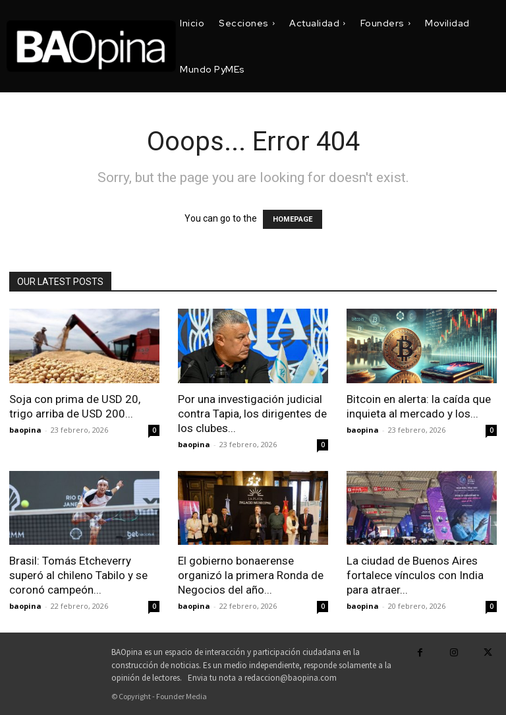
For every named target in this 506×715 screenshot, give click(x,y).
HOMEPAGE (292, 219)
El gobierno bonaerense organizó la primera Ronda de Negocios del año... (250, 575)
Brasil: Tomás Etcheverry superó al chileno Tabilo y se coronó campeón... (78, 575)
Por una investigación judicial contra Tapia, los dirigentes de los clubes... (252, 413)
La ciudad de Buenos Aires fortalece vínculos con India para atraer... (415, 575)
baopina (25, 430)
